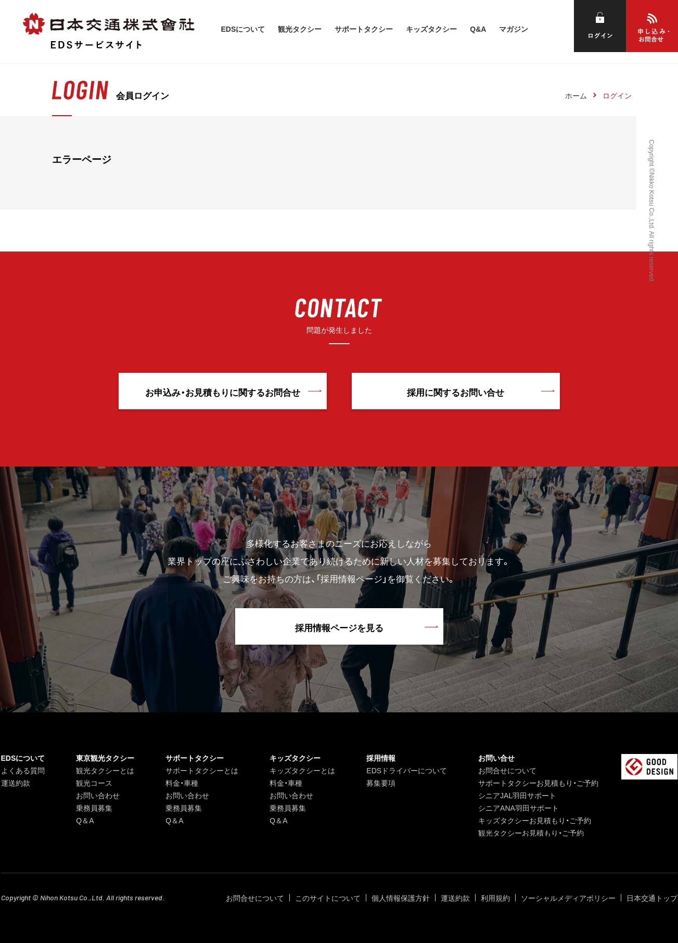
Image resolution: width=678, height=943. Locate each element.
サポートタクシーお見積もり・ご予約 (538, 782)
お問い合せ (496, 757)
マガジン (513, 28)
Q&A (478, 28)
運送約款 (15, 782)
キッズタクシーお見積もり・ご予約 (534, 820)
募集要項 (380, 782)
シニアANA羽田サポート (518, 807)
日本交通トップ (651, 897)
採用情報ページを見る (339, 627)
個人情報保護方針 (401, 897)
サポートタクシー (364, 28)
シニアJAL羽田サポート (517, 795)
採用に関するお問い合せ (455, 391)
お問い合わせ (98, 795)
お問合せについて (507, 770)
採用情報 (380, 757)
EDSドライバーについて (406, 770)
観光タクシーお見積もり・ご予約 (531, 832)
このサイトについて (328, 897)
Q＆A (85, 820)
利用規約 (495, 897)
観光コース (94, 782)
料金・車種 (181, 782)
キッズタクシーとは (302, 770)
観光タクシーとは (105, 770)
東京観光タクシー (105, 757)
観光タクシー (300, 28)
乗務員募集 (94, 807)
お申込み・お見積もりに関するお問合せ (222, 391)
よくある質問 (23, 770)
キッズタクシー (431, 28)
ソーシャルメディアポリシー (568, 897)
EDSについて (243, 28)
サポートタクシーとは (201, 770)
